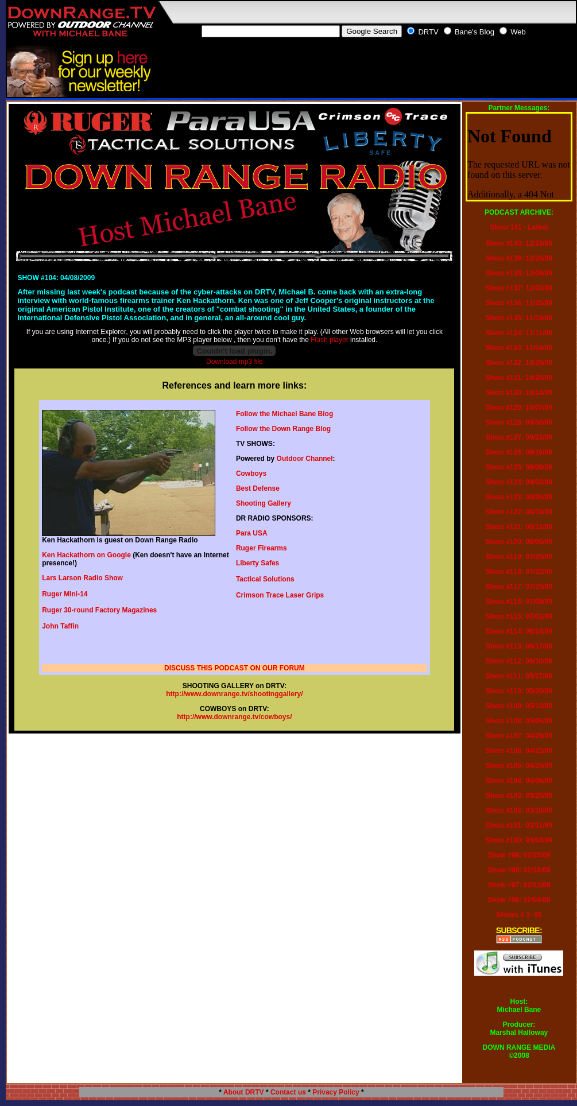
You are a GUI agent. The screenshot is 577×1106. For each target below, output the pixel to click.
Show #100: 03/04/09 (519, 840)
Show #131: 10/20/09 (519, 378)
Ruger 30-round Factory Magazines (99, 610)
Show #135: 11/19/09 (519, 318)
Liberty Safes (257, 563)
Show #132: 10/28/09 (519, 363)
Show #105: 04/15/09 (519, 766)
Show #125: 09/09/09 (519, 467)
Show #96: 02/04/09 (518, 900)
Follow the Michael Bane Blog (284, 414)
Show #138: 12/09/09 (519, 273)
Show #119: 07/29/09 (519, 557)
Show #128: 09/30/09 (519, 422)
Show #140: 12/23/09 (519, 243)
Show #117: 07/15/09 (519, 587)
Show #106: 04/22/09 (519, 751)
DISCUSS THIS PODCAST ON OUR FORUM (234, 668)
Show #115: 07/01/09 (519, 616)
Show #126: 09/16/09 (519, 452)
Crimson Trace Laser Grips (280, 595)
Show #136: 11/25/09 (519, 303)
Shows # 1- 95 (518, 915)
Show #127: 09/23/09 (519, 437)
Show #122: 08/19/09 (519, 512)
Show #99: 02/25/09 (518, 855)
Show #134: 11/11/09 (519, 333)
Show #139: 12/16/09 (519, 258)
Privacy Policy (335, 1092)
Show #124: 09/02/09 (519, 482)
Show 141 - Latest (519, 227)
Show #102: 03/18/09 (519, 810)
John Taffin (60, 626)
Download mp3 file (234, 362)
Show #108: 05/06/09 (519, 721)
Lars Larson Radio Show (82, 578)
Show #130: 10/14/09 (519, 393)
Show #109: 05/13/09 (519, 706)
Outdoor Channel (305, 459)
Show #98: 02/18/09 (518, 870)
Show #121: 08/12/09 (519, 527)
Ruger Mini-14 (64, 594)
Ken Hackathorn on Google (86, 555)
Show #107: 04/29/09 (519, 736)
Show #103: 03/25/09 (519, 795)
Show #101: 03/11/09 (519, 825)
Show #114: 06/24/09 (519, 631)
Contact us (288, 1092)
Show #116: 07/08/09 (519, 601)
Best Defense (258, 488)
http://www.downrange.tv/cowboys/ (234, 717)
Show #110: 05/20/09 (519, 691)
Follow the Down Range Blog (283, 429)
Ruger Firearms (261, 548)
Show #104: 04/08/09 (519, 781)
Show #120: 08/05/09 (519, 542)
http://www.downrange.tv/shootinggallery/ (234, 694)
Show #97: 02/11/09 (518, 885)
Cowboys (251, 473)
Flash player (329, 340)
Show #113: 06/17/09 (519, 646)
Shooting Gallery (263, 503)
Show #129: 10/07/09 (519, 407)
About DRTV (243, 1092)
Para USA (252, 533)
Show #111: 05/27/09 (519, 676)
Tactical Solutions (265, 579)
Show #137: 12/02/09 (519, 288)
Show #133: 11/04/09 (519, 348)
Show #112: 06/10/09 (519, 661)
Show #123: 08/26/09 (519, 497)
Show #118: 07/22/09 (519, 572)
